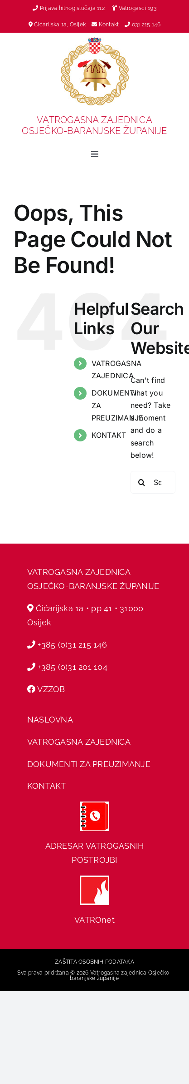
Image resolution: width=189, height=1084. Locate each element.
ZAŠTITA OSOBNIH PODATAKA (94, 962)
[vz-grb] (95, 40)
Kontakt (110, 24)
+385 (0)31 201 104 (72, 667)
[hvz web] (94, 879)
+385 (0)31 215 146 (72, 644)
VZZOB (51, 689)
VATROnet (94, 920)
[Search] (142, 482)
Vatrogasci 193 (137, 8)
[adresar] (94, 805)
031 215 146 (146, 24)
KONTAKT (109, 435)
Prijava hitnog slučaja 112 (69, 8)
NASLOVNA (50, 719)
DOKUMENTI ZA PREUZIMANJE (88, 764)
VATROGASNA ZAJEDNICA (79, 742)
